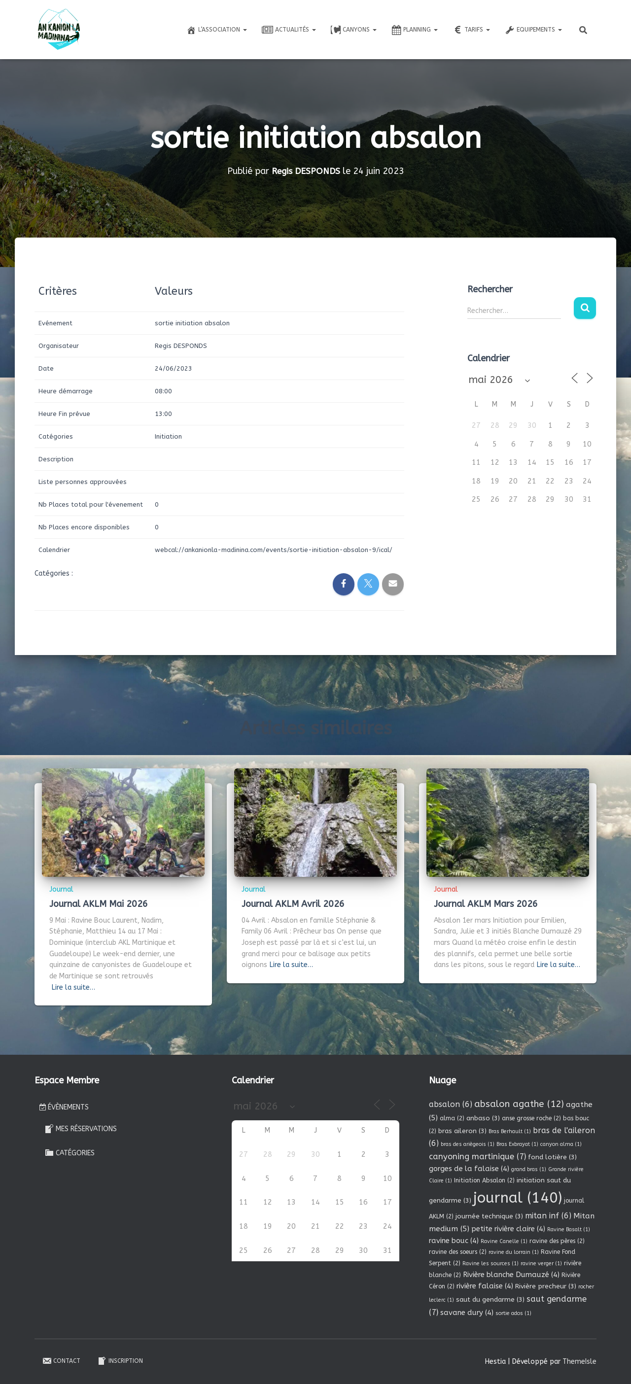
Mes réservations (80, 1129)
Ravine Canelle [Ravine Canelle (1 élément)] (504, 1241)
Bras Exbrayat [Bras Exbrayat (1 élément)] (517, 1144)
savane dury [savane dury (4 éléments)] (466, 1312)
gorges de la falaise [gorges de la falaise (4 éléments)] (469, 1168)
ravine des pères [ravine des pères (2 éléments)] (557, 1241)
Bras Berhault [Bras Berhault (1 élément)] (510, 1131)
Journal (61, 889)
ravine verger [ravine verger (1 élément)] (541, 1263)
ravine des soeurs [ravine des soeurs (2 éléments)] (458, 1251)
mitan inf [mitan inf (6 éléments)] (548, 1215)
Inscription (120, 1361)
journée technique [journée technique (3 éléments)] (489, 1216)
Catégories (69, 1152)
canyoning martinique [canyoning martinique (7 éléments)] (477, 1156)
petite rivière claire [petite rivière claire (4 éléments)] (508, 1228)
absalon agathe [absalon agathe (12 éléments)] (519, 1104)
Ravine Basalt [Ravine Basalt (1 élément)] (568, 1229)
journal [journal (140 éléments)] (517, 1198)
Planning (414, 30)
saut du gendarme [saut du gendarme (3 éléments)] (490, 1299)
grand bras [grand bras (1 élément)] (528, 1169)
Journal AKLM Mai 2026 (98, 904)
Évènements (64, 1107)
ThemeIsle (579, 1361)
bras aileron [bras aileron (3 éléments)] (462, 1131)
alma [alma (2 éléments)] (452, 1118)
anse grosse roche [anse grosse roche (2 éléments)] (531, 1118)
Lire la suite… (73, 987)
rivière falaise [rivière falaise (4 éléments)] (484, 1285)
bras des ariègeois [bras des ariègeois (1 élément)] (467, 1144)
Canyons (354, 30)
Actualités (289, 30)
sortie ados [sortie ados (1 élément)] (513, 1313)
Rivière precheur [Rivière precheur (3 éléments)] (545, 1286)
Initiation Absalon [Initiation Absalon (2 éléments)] (484, 1180)
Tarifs (471, 30)
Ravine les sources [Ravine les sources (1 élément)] (490, 1263)
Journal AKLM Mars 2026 (486, 904)
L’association (216, 30)
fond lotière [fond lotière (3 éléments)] (552, 1157)
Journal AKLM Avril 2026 (293, 904)
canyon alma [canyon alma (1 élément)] (561, 1144)
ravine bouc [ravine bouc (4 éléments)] (454, 1240)
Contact (61, 1361)
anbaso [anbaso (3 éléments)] (483, 1118)
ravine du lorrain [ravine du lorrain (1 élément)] (514, 1252)
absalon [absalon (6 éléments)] (450, 1104)
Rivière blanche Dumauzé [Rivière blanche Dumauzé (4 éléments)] (511, 1274)
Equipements (533, 30)
